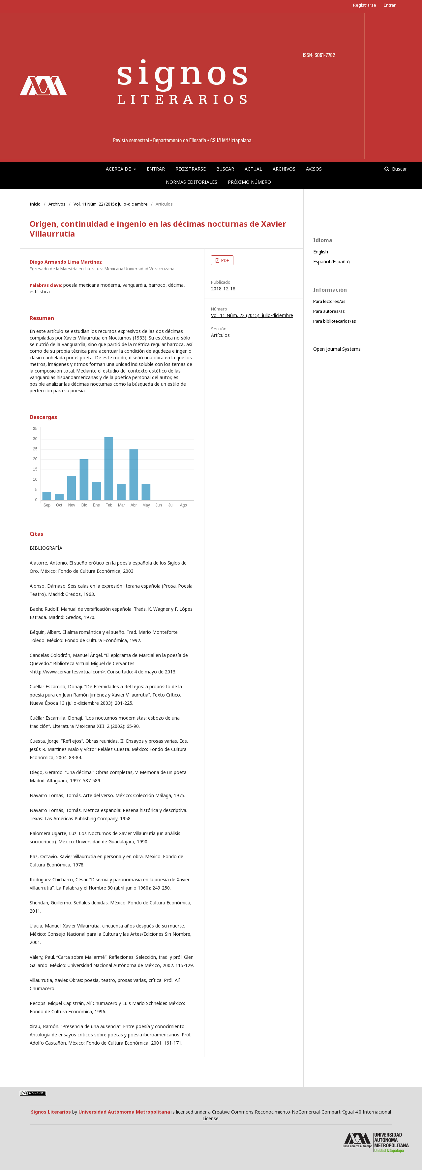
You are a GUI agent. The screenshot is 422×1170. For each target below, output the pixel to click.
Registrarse (190, 169)
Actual (253, 169)
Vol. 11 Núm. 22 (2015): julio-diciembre (111, 204)
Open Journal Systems (337, 349)
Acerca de (119, 169)
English (320, 251)
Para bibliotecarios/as (334, 321)
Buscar (225, 169)
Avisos (314, 169)
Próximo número (249, 182)
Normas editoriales (191, 182)
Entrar (156, 169)
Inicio (35, 204)
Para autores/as (329, 311)
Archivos (284, 169)
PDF (224, 260)
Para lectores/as (329, 301)
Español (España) (331, 261)
